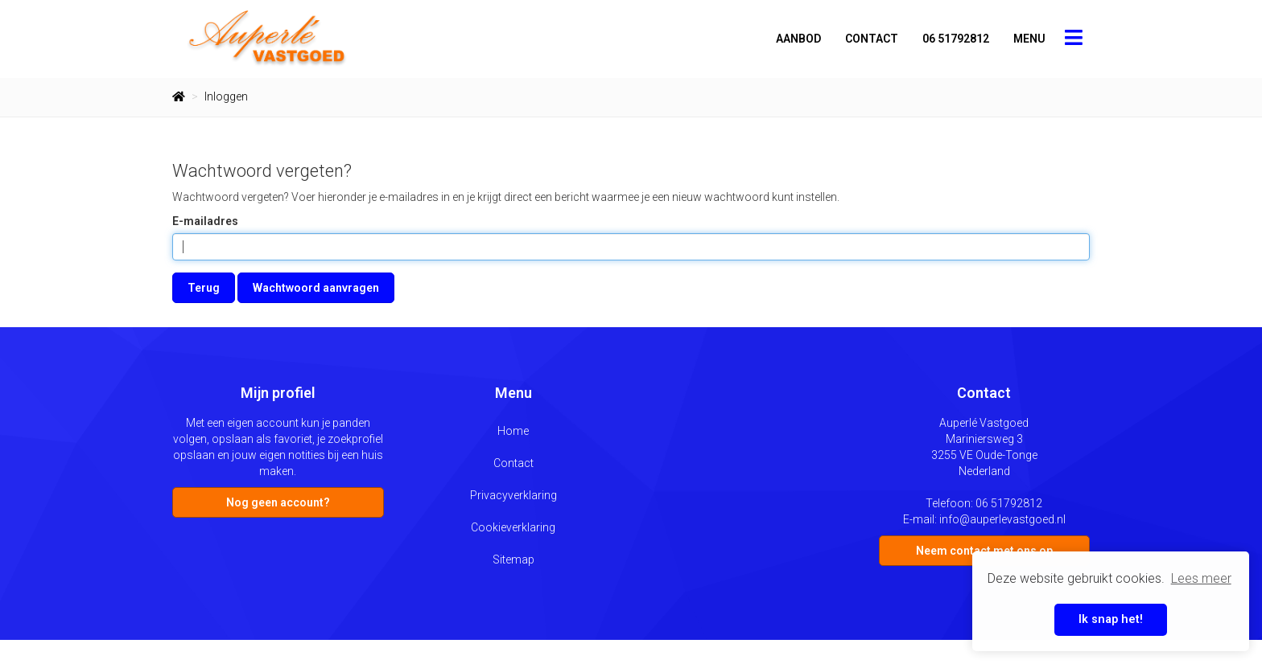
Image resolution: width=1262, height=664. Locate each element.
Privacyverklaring (513, 495)
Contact (871, 38)
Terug (204, 287)
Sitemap (513, 559)
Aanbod (798, 38)
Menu (1029, 38)
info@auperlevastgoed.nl (1002, 519)
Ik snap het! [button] (1110, 619)
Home (513, 430)
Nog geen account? (278, 502)
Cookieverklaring (513, 527)
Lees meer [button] (1201, 578)
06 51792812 (955, 38)
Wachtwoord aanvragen (316, 287)
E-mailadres (205, 221)
